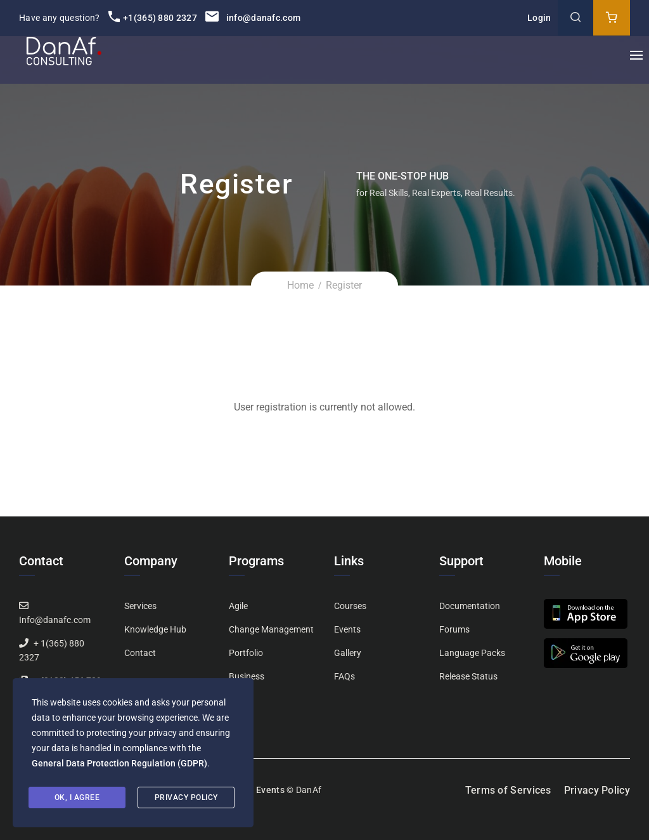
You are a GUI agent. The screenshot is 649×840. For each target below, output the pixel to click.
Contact (140, 653)
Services (140, 606)
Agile (238, 606)
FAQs (344, 676)
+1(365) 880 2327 (152, 18)
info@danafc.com (252, 18)
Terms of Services (508, 790)
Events (347, 629)
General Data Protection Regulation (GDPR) (119, 763)
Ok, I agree (77, 797)
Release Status (468, 676)
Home (300, 285)
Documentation (469, 606)
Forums (454, 629)
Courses (350, 606)
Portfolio (246, 653)
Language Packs (472, 653)
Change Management (271, 629)
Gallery (347, 653)
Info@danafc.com (55, 620)
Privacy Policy (597, 790)
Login (539, 18)
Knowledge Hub (155, 629)
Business (246, 676)
